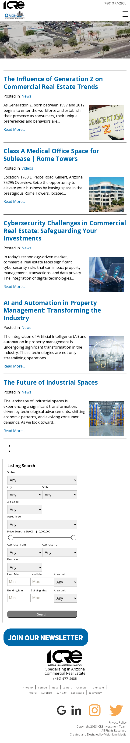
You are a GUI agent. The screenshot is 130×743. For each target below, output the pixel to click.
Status (11, 472)
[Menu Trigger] (125, 14)
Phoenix (28, 687)
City (9, 487)
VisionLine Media (115, 734)
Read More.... (14, 129)
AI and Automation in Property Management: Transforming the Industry (52, 310)
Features (12, 559)
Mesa (55, 687)
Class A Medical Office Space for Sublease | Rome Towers (51, 155)
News (26, 96)
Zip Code (13, 501)
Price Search (28, 531)
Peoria (32, 692)
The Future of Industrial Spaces (51, 382)
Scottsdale (77, 692)
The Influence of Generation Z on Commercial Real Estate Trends (53, 83)
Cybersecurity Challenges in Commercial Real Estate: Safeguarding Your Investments (65, 230)
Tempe (42, 687)
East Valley (95, 692)
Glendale (98, 687)
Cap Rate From (16, 544)
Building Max (39, 590)
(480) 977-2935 (115, 3)
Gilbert (67, 687)
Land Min (13, 574)
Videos (27, 168)
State (45, 487)
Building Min (15, 590)
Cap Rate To (49, 544)
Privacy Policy (117, 723)
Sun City (61, 692)
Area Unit (60, 574)
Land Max (36, 574)
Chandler (82, 687)
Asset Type (14, 516)
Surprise (46, 692)
